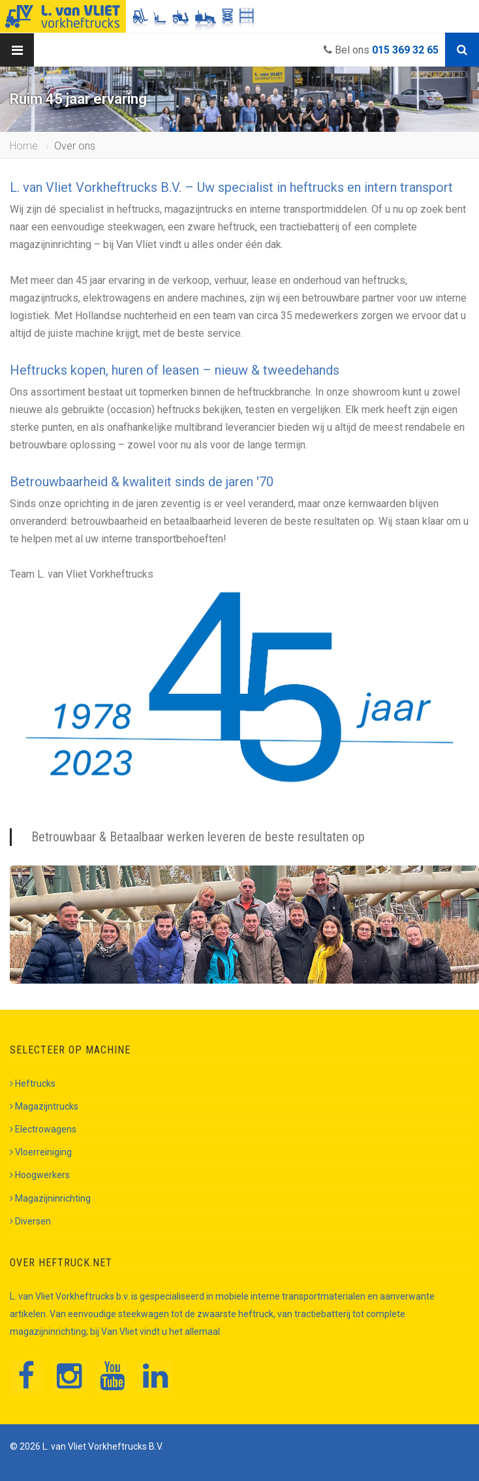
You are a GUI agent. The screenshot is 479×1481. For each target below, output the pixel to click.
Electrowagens (43, 1129)
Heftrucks (32, 1083)
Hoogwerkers (40, 1175)
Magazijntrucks (44, 1106)
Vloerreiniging (41, 1152)
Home (24, 146)
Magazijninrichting (50, 1198)
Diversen (30, 1221)
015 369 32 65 (405, 50)
